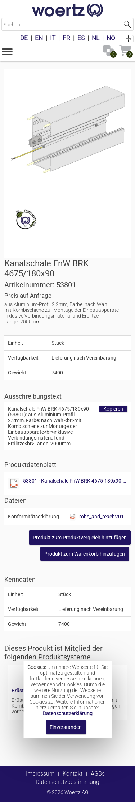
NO (111, 38)
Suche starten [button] (127, 24)
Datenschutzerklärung (68, 713)
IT (52, 38)
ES (81, 38)
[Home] (68, 11)
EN (39, 38)
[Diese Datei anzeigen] (13, 483)
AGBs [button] (98, 773)
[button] (7, 51)
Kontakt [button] (72, 773)
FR (66, 38)
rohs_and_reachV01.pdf (103, 516)
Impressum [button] (40, 773)
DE (24, 38)
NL (95, 38)
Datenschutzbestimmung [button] (67, 781)
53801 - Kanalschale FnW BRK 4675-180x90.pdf (75, 481)
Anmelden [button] (129, 38)
